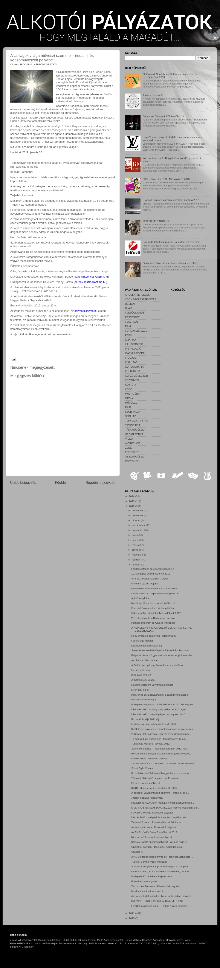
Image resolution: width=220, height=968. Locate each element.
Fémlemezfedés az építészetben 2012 (152, 568)
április (135, 549)
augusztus (138, 530)
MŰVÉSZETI (132, 402)
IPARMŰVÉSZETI (135, 353)
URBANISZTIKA (134, 434)
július (135, 535)
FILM (128, 326)
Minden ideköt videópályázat (147, 891)
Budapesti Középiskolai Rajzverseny (151, 876)
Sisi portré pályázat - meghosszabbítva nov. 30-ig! (170, 263)
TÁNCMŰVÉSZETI (135, 429)
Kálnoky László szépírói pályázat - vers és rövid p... (159, 841)
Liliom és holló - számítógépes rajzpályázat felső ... (159, 714)
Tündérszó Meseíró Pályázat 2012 (150, 743)
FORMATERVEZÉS (136, 330)
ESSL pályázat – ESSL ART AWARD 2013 (166, 179)
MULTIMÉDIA (132, 393)
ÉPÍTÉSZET (132, 452)
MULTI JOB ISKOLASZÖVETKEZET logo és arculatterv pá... (165, 807)
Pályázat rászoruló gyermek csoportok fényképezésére (161, 655)
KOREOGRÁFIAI (134, 366)
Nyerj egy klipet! (140, 689)
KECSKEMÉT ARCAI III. (156, 221)
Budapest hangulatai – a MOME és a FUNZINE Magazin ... (164, 704)
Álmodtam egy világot (143, 679)
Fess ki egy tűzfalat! (142, 640)
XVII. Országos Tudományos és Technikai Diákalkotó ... (162, 856)
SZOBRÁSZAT (133, 411)
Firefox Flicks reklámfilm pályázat (149, 758)
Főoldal (61, 482)
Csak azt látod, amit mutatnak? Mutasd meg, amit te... (161, 871)
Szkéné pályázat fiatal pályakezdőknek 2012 (156, 613)
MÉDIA (129, 398)
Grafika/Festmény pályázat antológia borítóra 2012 (171, 199)
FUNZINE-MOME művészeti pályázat (152, 812)
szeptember (139, 525)
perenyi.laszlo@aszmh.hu (90, 282)
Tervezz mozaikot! (153, 95)
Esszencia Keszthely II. (144, 699)
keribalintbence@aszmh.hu (91, 276)
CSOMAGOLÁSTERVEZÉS (140, 299)
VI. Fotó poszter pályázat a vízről (149, 578)
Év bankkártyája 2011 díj (145, 719)
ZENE (128, 447)
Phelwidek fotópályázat (144, 881)
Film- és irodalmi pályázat (145, 783)
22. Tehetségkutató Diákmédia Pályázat (153, 618)
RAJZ (128, 407)
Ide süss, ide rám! (141, 670)
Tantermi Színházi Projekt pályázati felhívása (156, 822)
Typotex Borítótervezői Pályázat (149, 861)
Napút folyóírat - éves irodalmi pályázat (153, 603)
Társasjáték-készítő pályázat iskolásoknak (154, 778)
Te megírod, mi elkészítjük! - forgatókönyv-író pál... (159, 738)
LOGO (128, 389)
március (136, 554)
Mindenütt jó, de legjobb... (145, 583)
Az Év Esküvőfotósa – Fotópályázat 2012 (154, 832)
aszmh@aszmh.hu (86, 310)
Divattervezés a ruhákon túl (146, 645)
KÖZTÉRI (130, 384)
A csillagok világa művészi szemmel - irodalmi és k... (160, 792)
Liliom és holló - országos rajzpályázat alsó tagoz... (159, 709)
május (135, 544)
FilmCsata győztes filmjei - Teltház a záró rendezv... (159, 905)
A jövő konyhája (140, 598)
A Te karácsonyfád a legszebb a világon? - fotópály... (160, 866)
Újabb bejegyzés (23, 482)
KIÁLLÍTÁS (131, 362)
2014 (132, 496)
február (136, 559)
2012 (132, 506)
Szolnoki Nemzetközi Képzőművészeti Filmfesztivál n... (161, 650)
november (138, 515)
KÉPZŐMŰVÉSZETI (45, 64)
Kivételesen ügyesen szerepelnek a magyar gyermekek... (163, 729)
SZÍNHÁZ (130, 416)
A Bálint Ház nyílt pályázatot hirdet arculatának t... (158, 665)
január (136, 564)
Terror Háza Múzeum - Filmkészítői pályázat (155, 886)
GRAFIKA (130, 339)
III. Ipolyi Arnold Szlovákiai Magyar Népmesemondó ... (161, 773)
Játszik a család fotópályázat (147, 797)
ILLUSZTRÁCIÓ (134, 344)
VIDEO (129, 438)
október (136, 520)
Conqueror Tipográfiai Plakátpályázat (163, 116)
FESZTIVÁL (131, 321)
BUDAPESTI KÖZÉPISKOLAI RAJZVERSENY (157, 900)
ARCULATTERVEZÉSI (137, 294)
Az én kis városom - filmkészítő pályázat (153, 827)
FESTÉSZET (132, 317)
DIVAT (128, 308)
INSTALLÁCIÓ (133, 348)
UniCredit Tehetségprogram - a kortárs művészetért (171, 241)
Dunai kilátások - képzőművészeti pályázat (155, 593)
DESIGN (130, 303)
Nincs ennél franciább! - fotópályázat (151, 837)
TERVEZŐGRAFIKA (136, 420)
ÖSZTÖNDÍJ (132, 461)
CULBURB (137, 851)
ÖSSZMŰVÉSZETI (135, 456)
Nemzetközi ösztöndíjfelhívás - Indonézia (154, 588)
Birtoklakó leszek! (141, 674)
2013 (132, 501)
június (135, 540)
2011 (132, 913)
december (138, 510)
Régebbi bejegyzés (100, 482)
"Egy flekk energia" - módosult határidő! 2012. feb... (159, 748)
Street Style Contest (142, 768)
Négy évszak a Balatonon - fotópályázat (153, 635)
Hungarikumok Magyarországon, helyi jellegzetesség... (161, 753)
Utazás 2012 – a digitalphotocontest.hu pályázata (158, 817)
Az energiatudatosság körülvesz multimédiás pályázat (161, 896)
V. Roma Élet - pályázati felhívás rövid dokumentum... (161, 733)
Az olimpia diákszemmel (144, 660)
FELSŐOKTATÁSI (135, 312)
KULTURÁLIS (132, 371)
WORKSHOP (132, 443)
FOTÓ (128, 335)
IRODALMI (26, 64)
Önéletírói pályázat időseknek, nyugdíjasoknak (157, 846)
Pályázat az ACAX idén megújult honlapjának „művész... (162, 802)
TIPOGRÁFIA (132, 425)
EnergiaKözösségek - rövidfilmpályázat (152, 608)
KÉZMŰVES (132, 380)
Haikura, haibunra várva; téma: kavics (152, 684)
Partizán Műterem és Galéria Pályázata (153, 622)
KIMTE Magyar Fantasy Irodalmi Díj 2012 (154, 788)
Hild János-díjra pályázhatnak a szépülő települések (160, 694)
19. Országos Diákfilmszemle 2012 (150, 573)
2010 (132, 918)
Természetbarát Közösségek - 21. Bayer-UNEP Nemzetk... (163, 763)
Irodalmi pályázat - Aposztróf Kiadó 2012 (153, 724)
